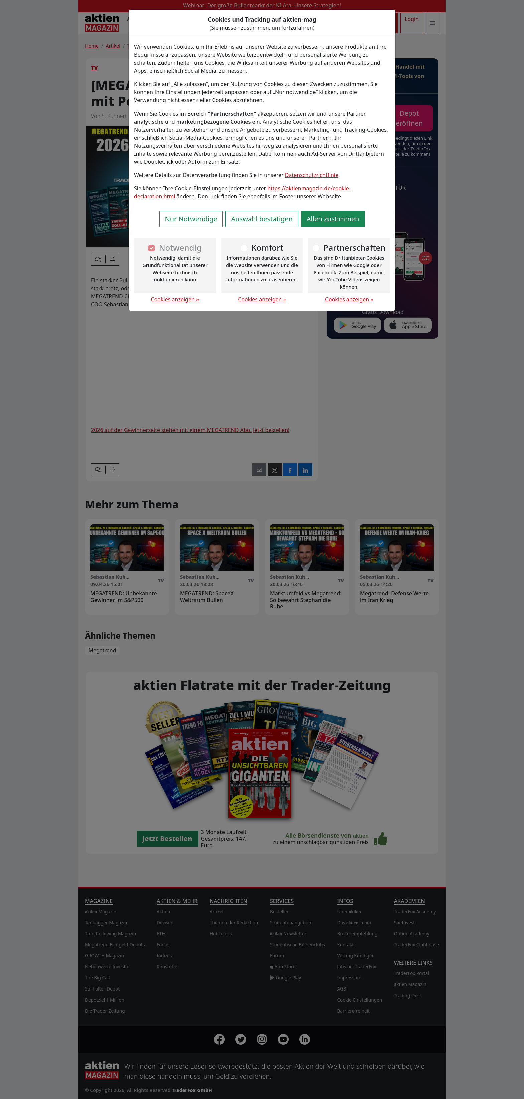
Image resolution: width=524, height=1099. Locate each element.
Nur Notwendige (191, 218)
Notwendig (180, 247)
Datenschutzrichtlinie (311, 175)
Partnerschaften (354, 247)
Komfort (267, 247)
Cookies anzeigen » (175, 299)
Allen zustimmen (333, 218)
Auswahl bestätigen (261, 218)
